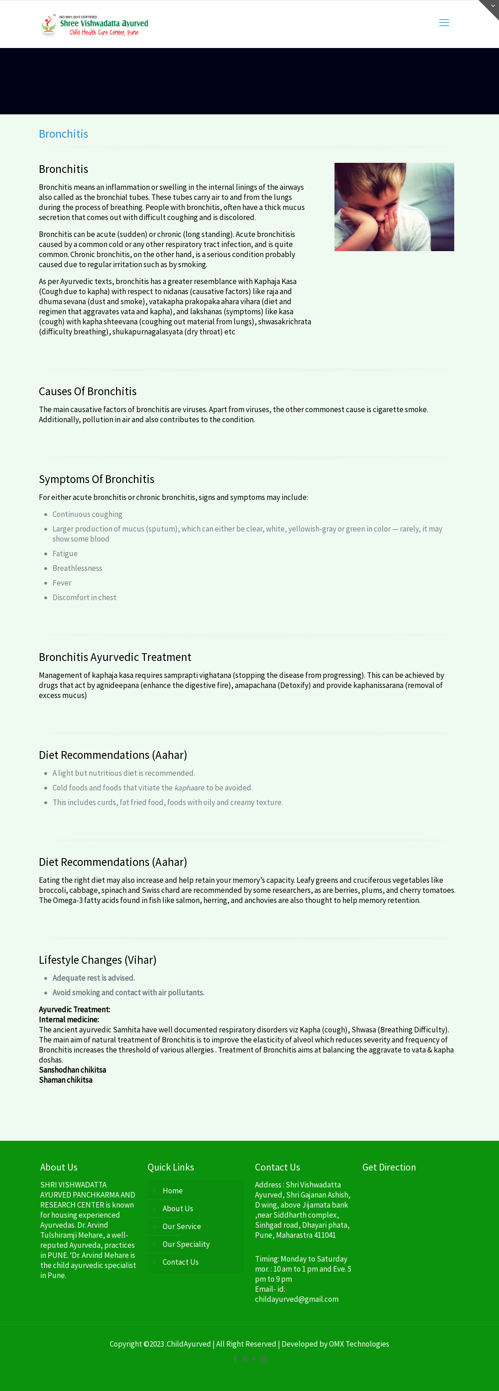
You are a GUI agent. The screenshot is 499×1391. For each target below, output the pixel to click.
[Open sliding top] (488, 10)
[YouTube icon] (254, 1358)
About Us (178, 1208)
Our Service (182, 1226)
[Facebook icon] (235, 1358)
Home (173, 1191)
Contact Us (181, 1262)
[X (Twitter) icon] (244, 1358)
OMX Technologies (359, 1344)
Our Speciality (186, 1244)
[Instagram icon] (263, 1358)
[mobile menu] (444, 22)
